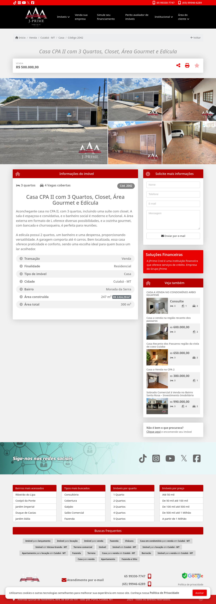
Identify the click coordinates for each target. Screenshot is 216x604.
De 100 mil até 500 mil (175, 506)
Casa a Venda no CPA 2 (160, 369)
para (37, 540)
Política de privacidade (190, 584)
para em (165, 540)
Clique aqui (153, 431)
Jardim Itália (22, 518)
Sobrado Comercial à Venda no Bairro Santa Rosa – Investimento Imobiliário (170, 394)
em (51, 547)
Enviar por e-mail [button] (173, 236)
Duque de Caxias (25, 512)
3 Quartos (119, 506)
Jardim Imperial (24, 506)
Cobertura (70, 500)
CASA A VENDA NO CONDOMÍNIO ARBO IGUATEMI (171, 293)
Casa (61, 37)
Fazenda (69, 518)
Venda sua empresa (81, 16)
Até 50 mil (168, 494)
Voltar (196, 37)
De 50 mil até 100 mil (175, 500)
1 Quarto (118, 494)
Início (20, 37)
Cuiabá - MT (47, 37)
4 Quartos (119, 512)
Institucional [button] (162, 16)
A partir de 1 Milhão (174, 518)
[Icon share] (15, 3)
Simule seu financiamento (106, 16)
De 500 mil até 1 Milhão (176, 512)
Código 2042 (75, 37)
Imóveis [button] (62, 16)
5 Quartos (119, 518)
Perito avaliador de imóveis (136, 16)
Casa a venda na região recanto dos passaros (168, 319)
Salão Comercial (74, 512)
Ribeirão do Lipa (25, 494)
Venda (33, 37)
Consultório (71, 494)
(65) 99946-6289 (192, 2)
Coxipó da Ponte (25, 500)
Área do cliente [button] (182, 16)
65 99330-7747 (165, 2)
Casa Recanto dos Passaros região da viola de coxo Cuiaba (172, 345)
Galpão (68, 506)
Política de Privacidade (164, 593)
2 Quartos (119, 500)
